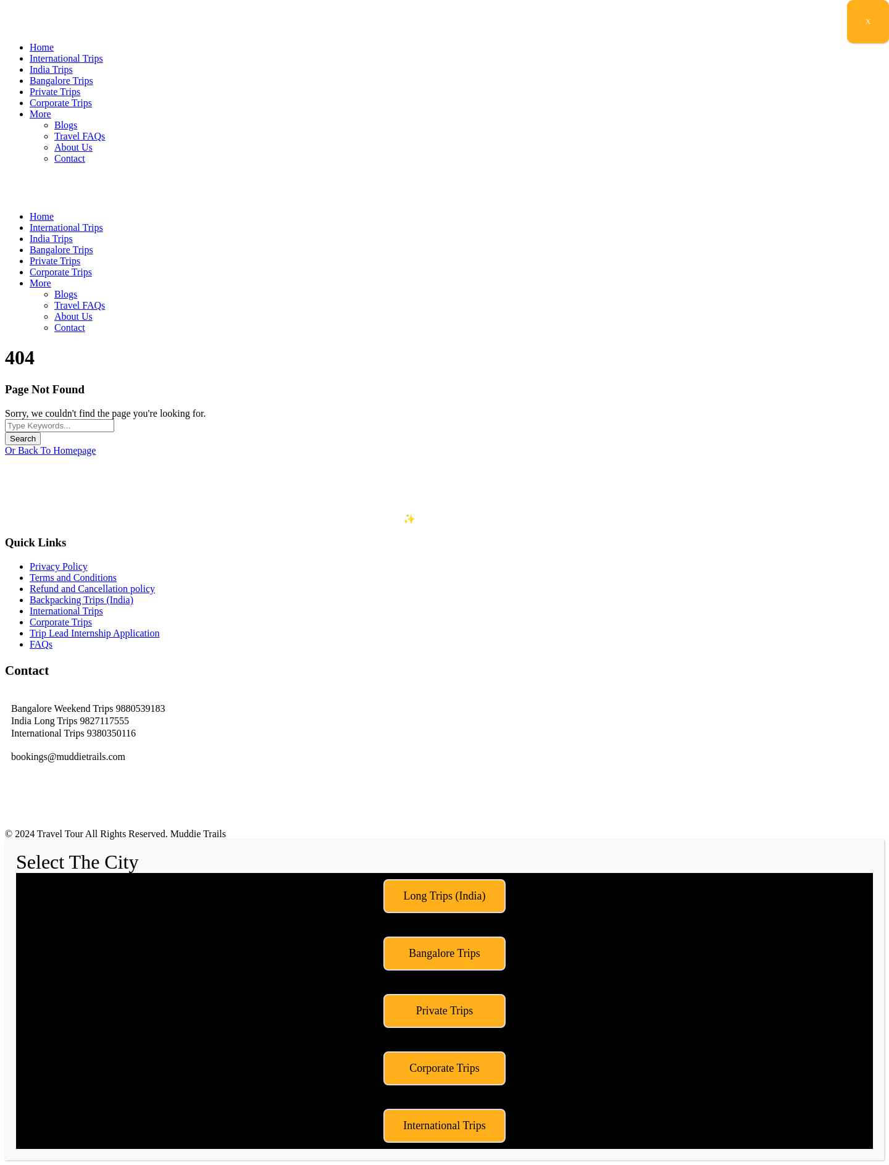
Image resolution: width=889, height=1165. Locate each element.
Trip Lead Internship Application (95, 633)
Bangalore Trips (61, 80)
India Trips (51, 69)
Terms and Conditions (73, 577)
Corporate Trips (61, 103)
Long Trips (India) (444, 896)
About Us (73, 147)
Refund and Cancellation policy (92, 588)
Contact (69, 158)
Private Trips (55, 91)
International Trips (66, 58)
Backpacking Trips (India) (81, 600)
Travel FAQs (79, 136)
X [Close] (868, 21)
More (40, 114)
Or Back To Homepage (50, 450)
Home (42, 47)
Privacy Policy (59, 566)
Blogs (65, 125)
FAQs (41, 644)
